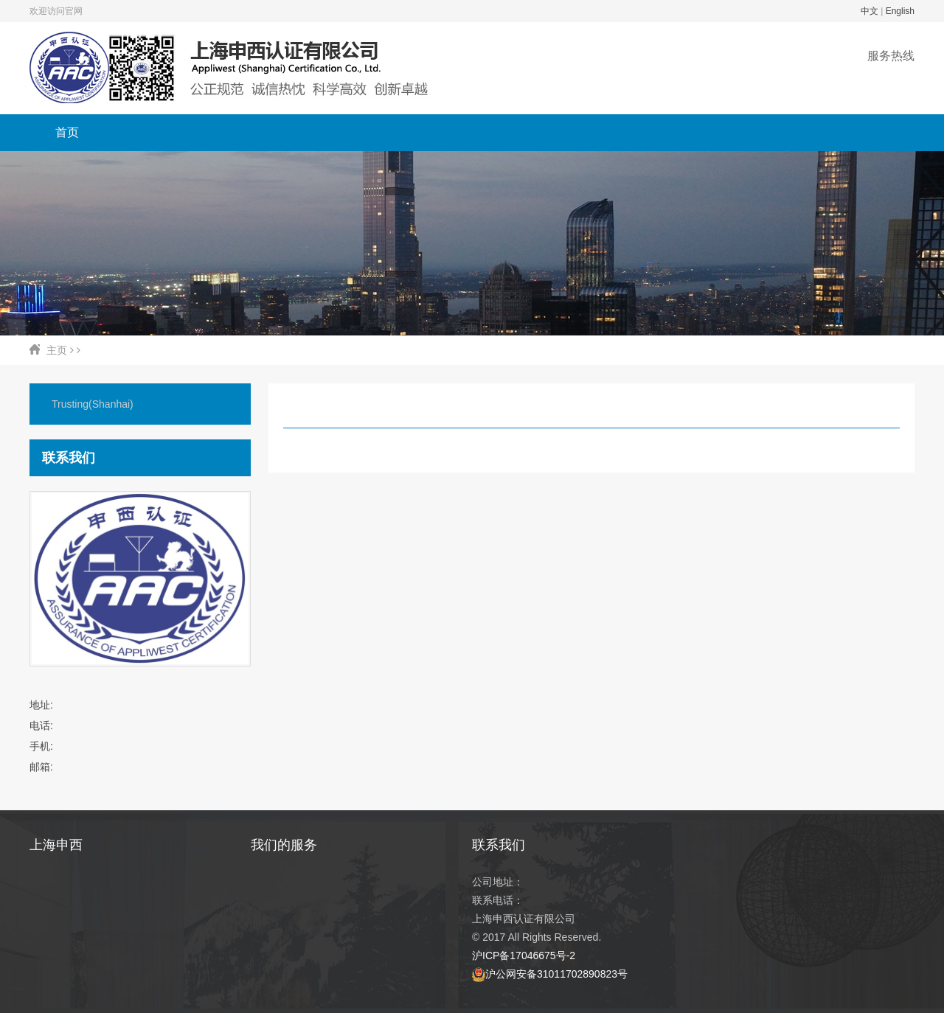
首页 (67, 132)
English (900, 11)
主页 (56, 350)
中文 (869, 11)
